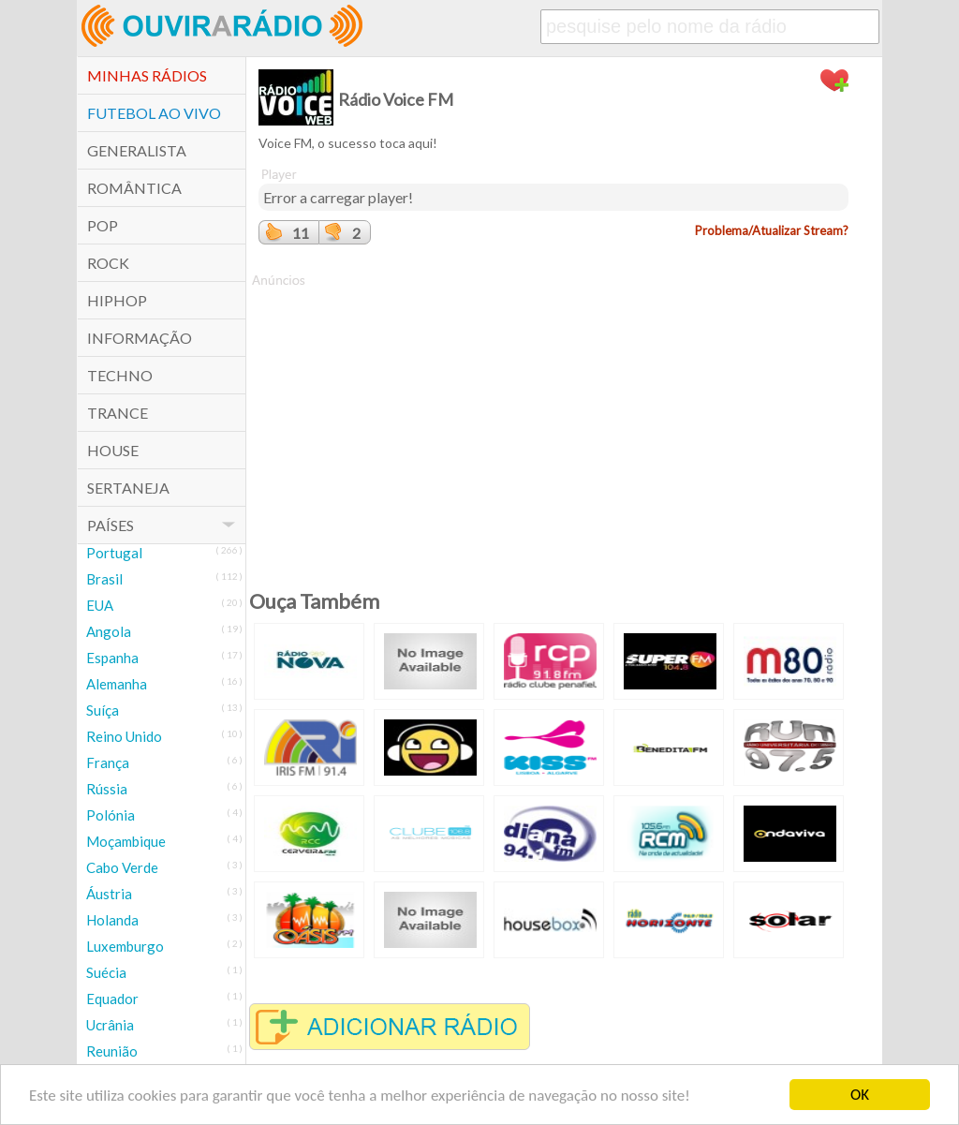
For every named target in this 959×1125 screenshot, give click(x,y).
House (113, 450)
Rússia (106, 788)
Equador (112, 998)
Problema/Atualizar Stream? (771, 230)
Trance (117, 413)
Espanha (112, 657)
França (107, 762)
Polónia (110, 815)
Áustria (109, 893)
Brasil (104, 578)
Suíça (102, 710)
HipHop (117, 300)
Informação (139, 338)
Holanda (112, 919)
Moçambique (126, 841)
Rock (108, 263)
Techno (120, 375)
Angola (108, 631)
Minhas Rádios (147, 75)
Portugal (114, 552)
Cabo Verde (122, 867)
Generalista (136, 150)
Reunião (112, 1051)
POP (102, 225)
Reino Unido (124, 736)
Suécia (106, 972)
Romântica (134, 188)
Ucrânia (110, 1024)
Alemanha (116, 683)
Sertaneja (128, 487)
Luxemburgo (125, 946)
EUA (99, 605)
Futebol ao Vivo (154, 113)
